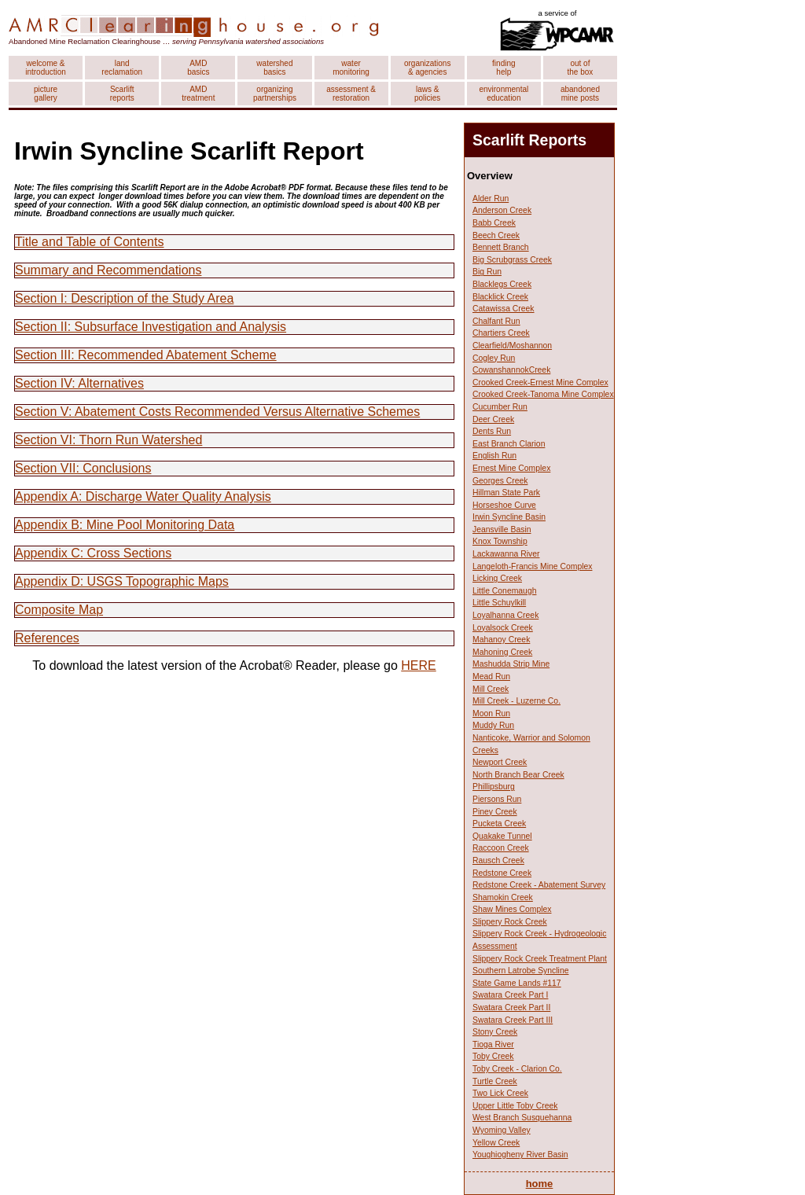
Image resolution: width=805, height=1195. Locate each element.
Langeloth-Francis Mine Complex (532, 566)
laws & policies (427, 93)
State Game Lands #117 (516, 983)
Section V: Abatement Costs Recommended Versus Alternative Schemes (217, 411)
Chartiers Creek (501, 333)
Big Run (487, 271)
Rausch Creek (498, 860)
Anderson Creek (501, 210)
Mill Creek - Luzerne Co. (516, 701)
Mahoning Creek (502, 652)
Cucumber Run (499, 407)
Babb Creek (494, 223)
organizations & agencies (427, 67)
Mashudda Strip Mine (511, 664)
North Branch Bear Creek (518, 774)
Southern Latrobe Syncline (520, 970)
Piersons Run (496, 799)
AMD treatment (198, 93)
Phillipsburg (493, 786)
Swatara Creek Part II (511, 1007)
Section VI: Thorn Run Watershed (108, 440)
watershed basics (274, 67)
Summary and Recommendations (108, 270)
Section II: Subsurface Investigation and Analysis (150, 326)
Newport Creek (499, 762)
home (539, 1183)
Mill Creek (490, 689)
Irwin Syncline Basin (509, 517)
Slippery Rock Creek (509, 921)
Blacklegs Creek (501, 284)
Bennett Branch (500, 247)
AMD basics (198, 67)
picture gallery (45, 93)
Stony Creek (494, 1032)
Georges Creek (499, 480)
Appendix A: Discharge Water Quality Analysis (143, 496)
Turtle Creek (494, 1081)
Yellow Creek (496, 1142)
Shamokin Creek (502, 897)
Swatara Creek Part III (512, 1020)
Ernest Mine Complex (511, 468)
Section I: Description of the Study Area (124, 298)
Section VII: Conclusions (83, 468)
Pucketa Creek (499, 823)
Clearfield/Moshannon (512, 345)
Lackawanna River (505, 554)
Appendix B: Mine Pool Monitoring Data (124, 524)
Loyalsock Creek (502, 627)
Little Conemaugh (504, 590)
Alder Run (490, 198)
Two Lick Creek (500, 1093)
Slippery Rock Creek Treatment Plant (539, 958)
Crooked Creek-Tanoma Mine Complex (543, 394)
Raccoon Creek (500, 848)
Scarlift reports (122, 93)
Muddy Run (493, 725)
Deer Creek (493, 419)
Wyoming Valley (501, 1130)
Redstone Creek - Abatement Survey (538, 885)
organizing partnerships (274, 93)
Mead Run (491, 676)
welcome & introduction (45, 67)
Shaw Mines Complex (511, 909)
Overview (490, 176)
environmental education (503, 93)
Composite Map (59, 609)
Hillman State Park (506, 492)
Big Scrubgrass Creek (512, 260)
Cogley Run (493, 358)
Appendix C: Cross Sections (93, 553)
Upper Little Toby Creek (514, 1105)
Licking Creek (497, 578)
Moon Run (491, 713)
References (47, 638)
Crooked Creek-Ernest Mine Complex (540, 382)
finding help (503, 67)
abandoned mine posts (580, 93)
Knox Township (499, 541)
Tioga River (493, 1044)
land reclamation (121, 67)
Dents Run (491, 431)
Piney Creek (494, 811)
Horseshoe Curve (504, 505)
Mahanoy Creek (501, 639)
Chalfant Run (496, 321)
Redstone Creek (501, 873)
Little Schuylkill (499, 602)
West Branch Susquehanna (522, 1117)
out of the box (581, 67)
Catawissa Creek (503, 308)
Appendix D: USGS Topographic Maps (122, 581)
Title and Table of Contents (89, 241)
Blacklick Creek (500, 296)
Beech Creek (496, 235)
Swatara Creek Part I (510, 995)
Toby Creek (493, 1056)
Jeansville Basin (501, 529)
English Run (494, 455)
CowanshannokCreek (511, 370)
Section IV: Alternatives (79, 383)
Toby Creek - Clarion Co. (517, 1068)
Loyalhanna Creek (505, 615)
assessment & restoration (351, 93)
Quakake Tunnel (502, 836)
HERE (418, 665)
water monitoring (351, 67)
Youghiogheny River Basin (520, 1154)
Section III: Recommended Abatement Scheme (146, 355)
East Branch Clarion (508, 443)
